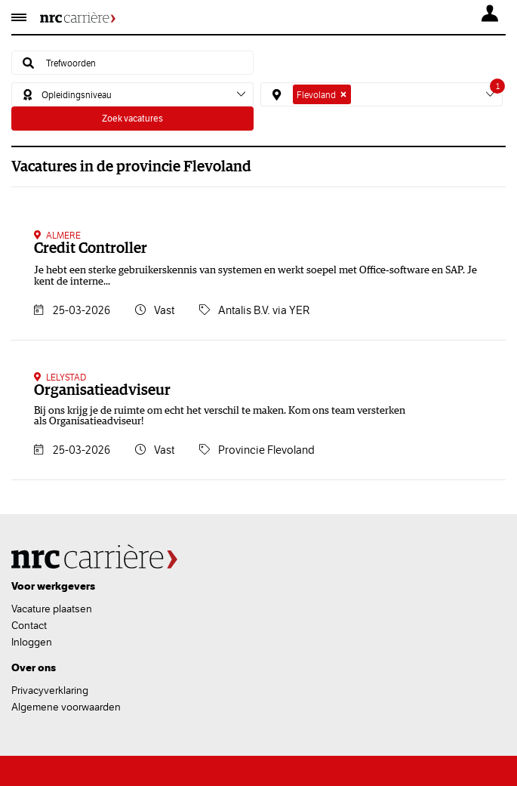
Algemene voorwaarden (66, 707)
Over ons (33, 667)
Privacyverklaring (49, 690)
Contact (29, 625)
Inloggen (31, 642)
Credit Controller (90, 248)
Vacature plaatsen (51, 608)
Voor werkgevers (53, 586)
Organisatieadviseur (102, 390)
